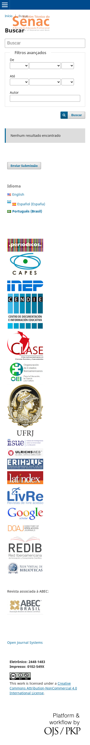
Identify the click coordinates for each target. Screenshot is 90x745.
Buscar (76, 115)
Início (8, 16)
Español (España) (31, 204)
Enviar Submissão (24, 165)
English (18, 194)
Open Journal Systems (25, 642)
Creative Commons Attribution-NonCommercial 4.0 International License (43, 688)
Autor (14, 92)
